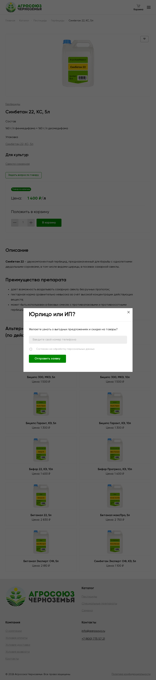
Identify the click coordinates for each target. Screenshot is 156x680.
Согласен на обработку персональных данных (65, 349)
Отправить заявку (47, 358)
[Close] (128, 312)
